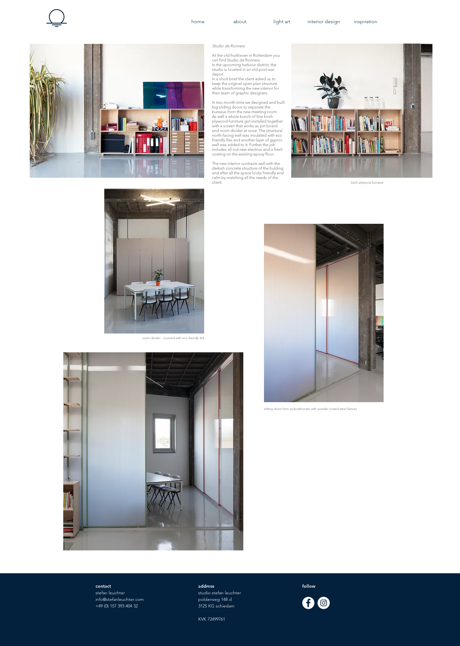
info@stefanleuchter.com (120, 599)
